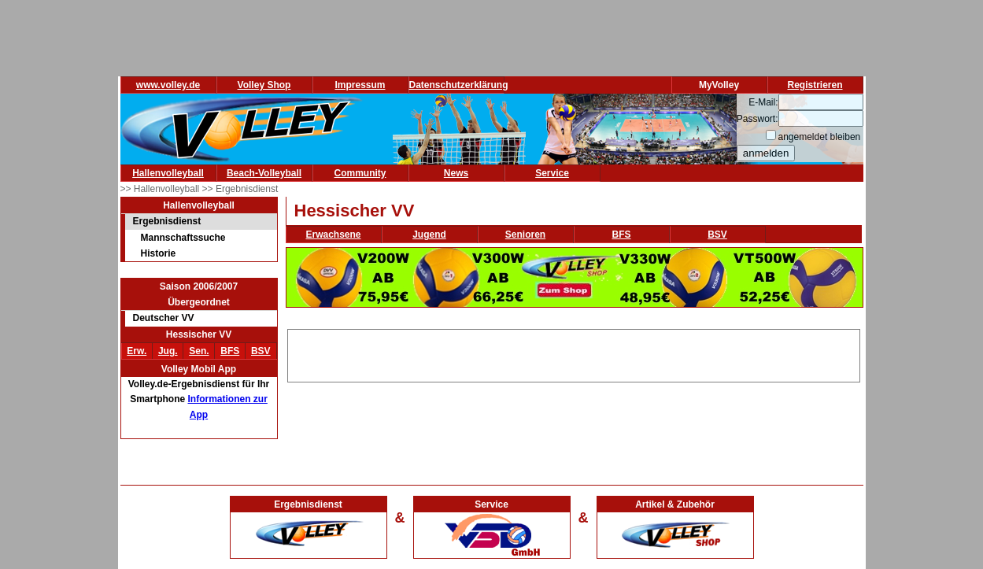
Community (360, 173)
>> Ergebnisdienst (240, 188)
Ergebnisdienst (167, 221)
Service (552, 173)
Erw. (136, 351)
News (456, 173)
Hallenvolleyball (168, 173)
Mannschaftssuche (183, 237)
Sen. (199, 351)
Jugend (429, 234)
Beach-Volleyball (264, 173)
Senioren (525, 234)
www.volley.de (168, 85)
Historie (158, 253)
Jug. (168, 351)
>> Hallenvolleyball (161, 188)
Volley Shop (264, 85)
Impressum (359, 85)
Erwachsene (332, 234)
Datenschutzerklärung (458, 85)
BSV (261, 351)
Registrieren (814, 85)
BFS (229, 351)
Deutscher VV (163, 317)
